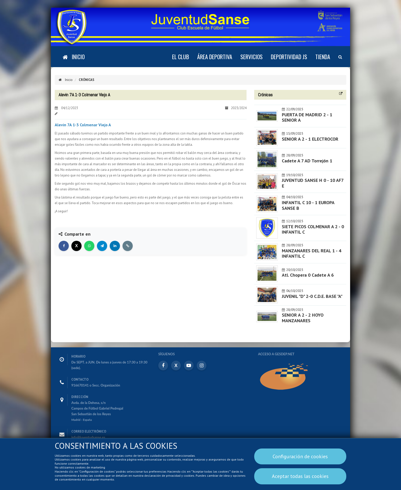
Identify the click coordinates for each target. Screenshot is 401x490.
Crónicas (86, 80)
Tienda (322, 57)
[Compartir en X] (76, 246)
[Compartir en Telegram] (102, 246)
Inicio (66, 80)
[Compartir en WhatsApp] (89, 246)
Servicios (251, 57)
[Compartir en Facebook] (64, 246)
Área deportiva (214, 57)
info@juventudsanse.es (88, 437)
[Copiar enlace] (127, 246)
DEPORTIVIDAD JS (289, 57)
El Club (180, 57)
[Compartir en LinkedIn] (115, 246)
